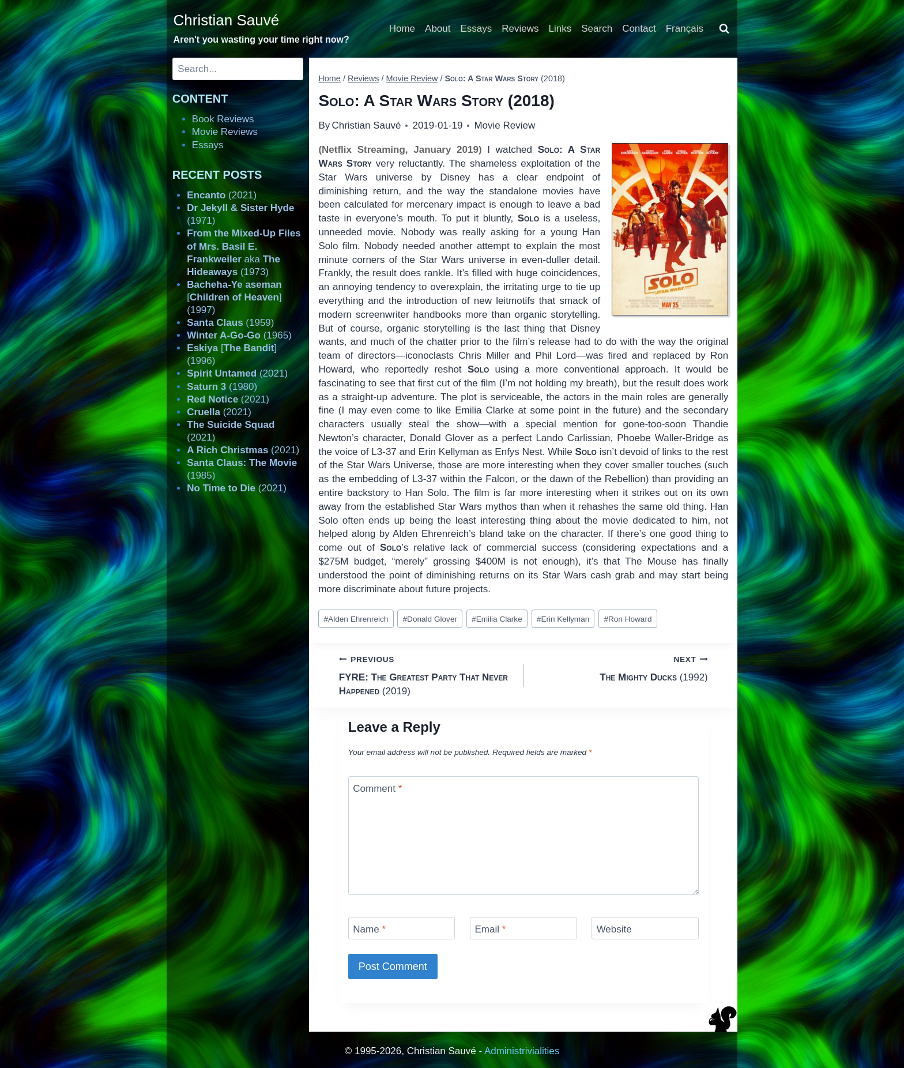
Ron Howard (627, 619)
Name (369, 929)
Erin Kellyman (563, 619)
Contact (639, 28)
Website (614, 929)
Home (402, 28)
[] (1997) (234, 297)
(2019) (426, 674)
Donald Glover (430, 619)
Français (684, 28)
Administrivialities (521, 1051)
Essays (476, 28)
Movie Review (504, 125)
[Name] (401, 928)
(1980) (222, 386)
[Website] (645, 928)
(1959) (230, 322)
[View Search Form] (724, 28)
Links (560, 28)
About (437, 28)
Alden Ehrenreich (356, 619)
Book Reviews (223, 119)
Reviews (520, 28)
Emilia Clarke (497, 619)
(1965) (239, 335)
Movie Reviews (225, 131)
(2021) (222, 195)
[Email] (523, 928)
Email (490, 929)
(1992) (620, 667)
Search (596, 28)
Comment (377, 788)
